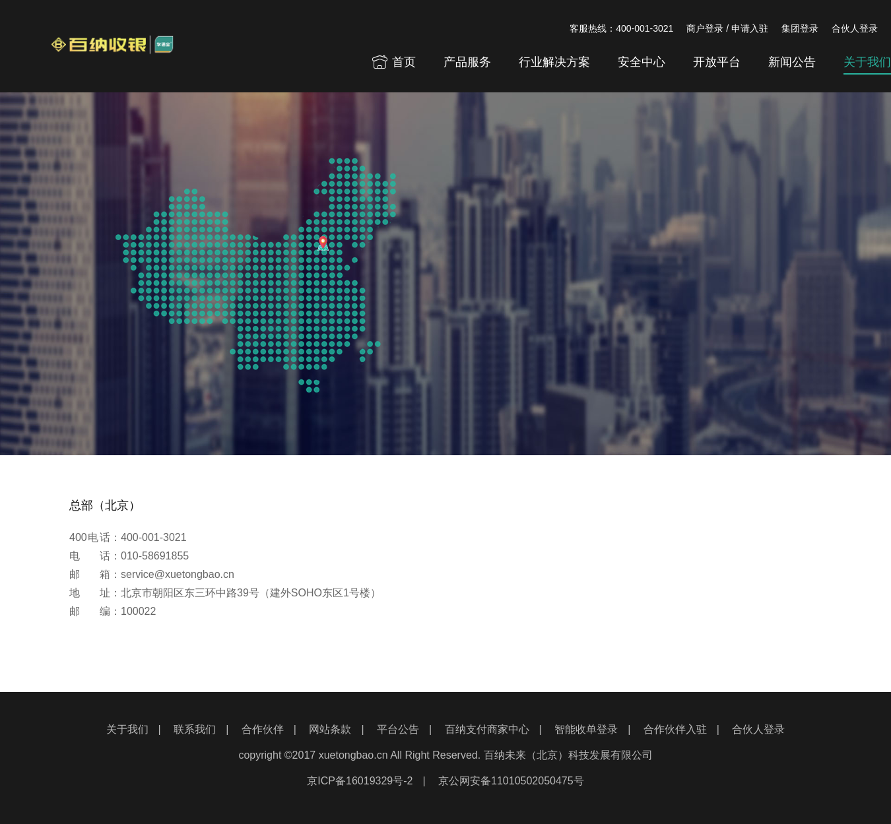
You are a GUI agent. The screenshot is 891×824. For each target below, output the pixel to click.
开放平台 (717, 62)
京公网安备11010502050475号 (511, 780)
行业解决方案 (554, 62)
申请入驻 (749, 28)
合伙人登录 (855, 28)
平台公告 (398, 729)
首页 (393, 62)
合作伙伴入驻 (675, 729)
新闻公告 (792, 62)
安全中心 (641, 62)
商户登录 (704, 28)
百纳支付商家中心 (487, 729)
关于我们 (867, 62)
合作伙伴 (263, 729)
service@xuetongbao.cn (177, 574)
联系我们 (195, 729)
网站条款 (330, 729)
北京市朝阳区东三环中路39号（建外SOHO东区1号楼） (251, 592)
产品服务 (467, 62)
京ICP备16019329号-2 (359, 780)
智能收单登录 (586, 729)
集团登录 (799, 28)
